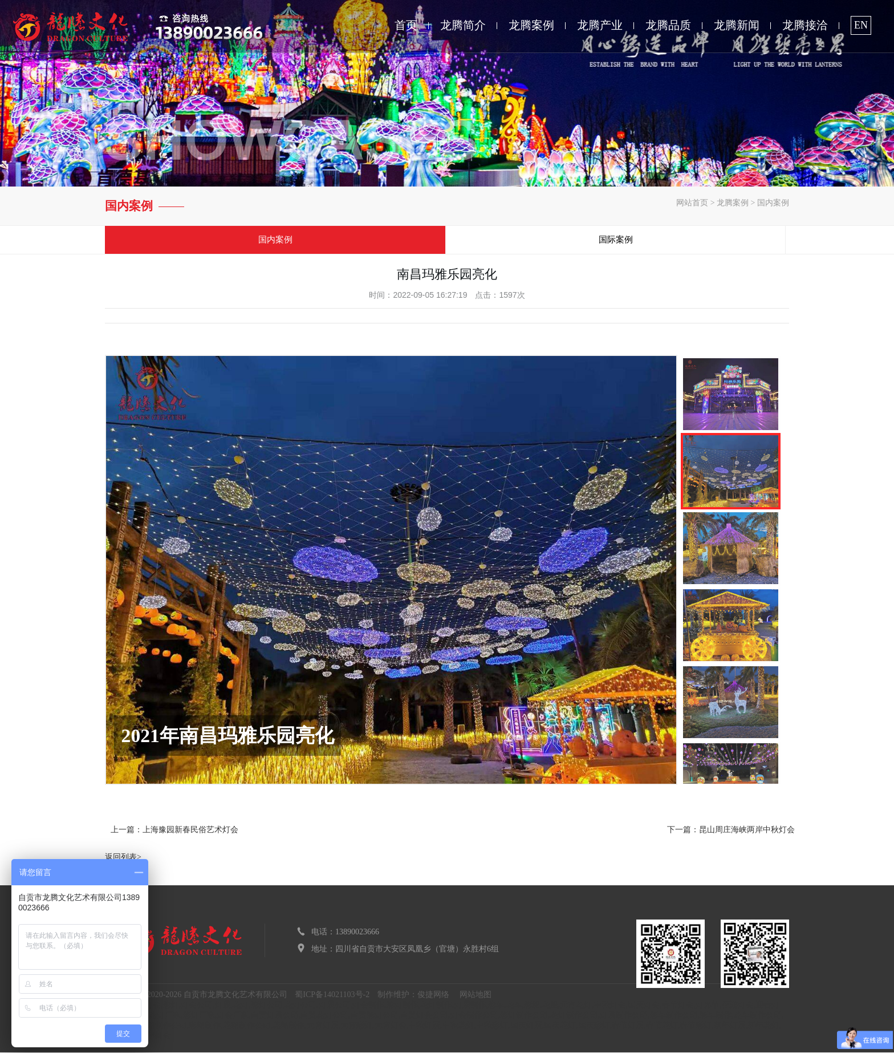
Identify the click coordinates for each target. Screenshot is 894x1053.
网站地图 (475, 995)
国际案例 (618, 240)
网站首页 (692, 203)
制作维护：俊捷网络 (413, 995)
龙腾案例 (531, 25)
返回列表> (123, 857)
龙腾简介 (463, 25)
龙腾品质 (668, 25)
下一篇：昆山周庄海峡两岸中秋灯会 (731, 830)
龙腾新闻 (736, 25)
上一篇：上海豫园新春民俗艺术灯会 (174, 830)
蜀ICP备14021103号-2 (332, 995)
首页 (406, 25)
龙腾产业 (600, 25)
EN (861, 25)
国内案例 (773, 203)
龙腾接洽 (805, 25)
